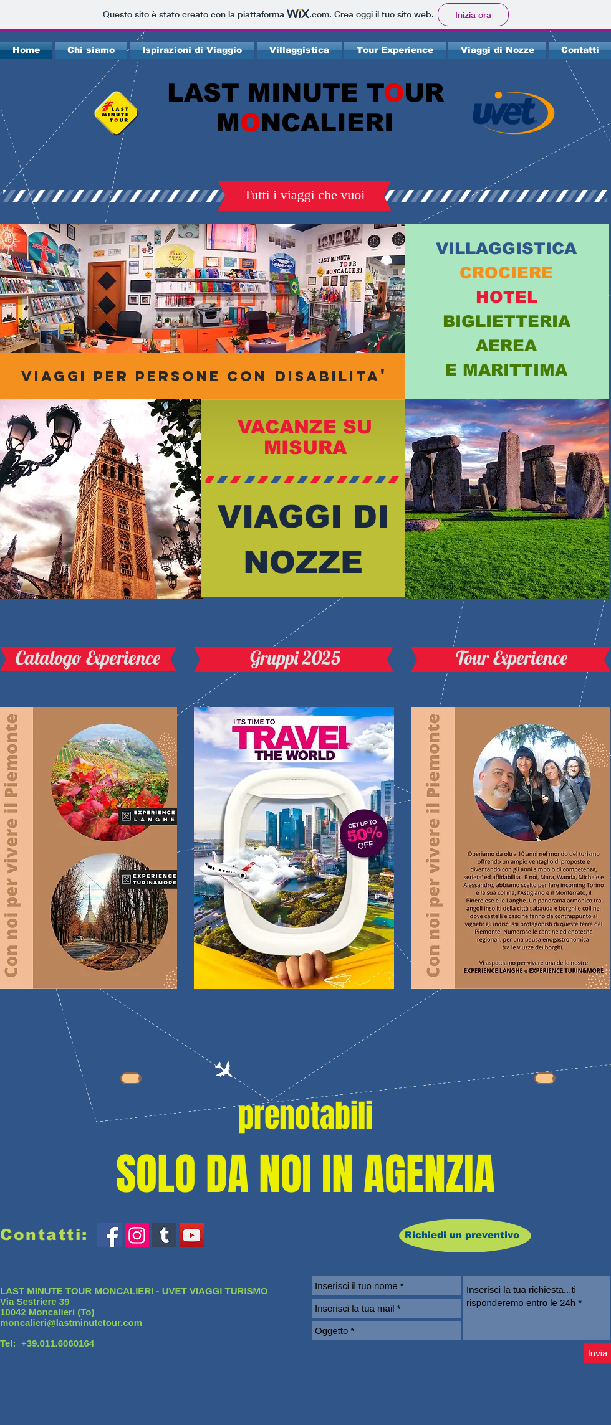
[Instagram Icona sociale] (137, 1235)
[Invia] (597, 1353)
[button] (304, 194)
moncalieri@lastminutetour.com (71, 1322)
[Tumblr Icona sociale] (164, 1235)
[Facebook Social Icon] (109, 1235)
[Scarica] (131, 1078)
